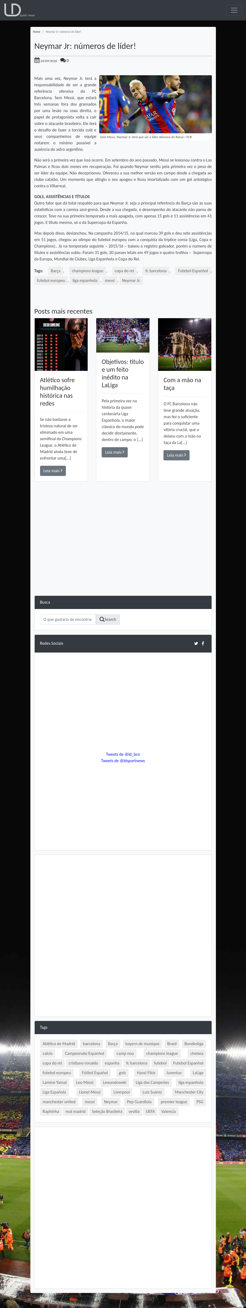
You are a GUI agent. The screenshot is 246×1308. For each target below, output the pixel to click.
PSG (200, 1101)
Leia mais (53, 470)
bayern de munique (142, 1043)
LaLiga (198, 1072)
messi (110, 280)
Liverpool (121, 1092)
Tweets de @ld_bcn (123, 754)
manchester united (59, 1101)
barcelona (91, 1043)
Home (36, 32)
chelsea (197, 1053)
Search (107, 619)
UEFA (150, 1111)
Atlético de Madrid (59, 1043)
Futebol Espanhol (193, 270)
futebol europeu (51, 280)
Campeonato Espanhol (84, 1053)
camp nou (125, 1053)
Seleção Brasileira (107, 1111)
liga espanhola (85, 280)
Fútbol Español (95, 1072)
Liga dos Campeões (152, 1082)
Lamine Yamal (55, 1082)
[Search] (68, 619)
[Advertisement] (123, 558)
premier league (174, 1101)
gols (122, 1072)
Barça (55, 270)
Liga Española (54, 1092)
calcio (48, 1053)
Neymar (111, 1101)
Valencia (168, 1111)
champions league (87, 270)
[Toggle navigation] (234, 10)
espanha (112, 1063)
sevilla (134, 1111)
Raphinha (51, 1111)
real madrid (75, 1111)
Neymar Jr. (131, 280)
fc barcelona (155, 270)
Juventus (174, 1072)
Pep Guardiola (139, 1101)
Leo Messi (85, 1082)
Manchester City (189, 1092)
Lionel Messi (90, 1092)
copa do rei (124, 270)
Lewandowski (114, 1082)
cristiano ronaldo (83, 1063)
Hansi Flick (146, 1072)
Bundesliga (193, 1043)
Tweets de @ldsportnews (123, 760)
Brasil (172, 1043)
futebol (160, 1063)
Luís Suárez (152, 1092)
